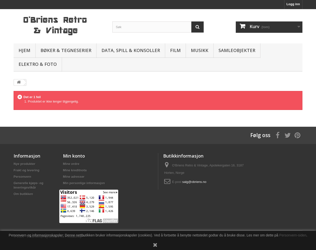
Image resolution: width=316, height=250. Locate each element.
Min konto (74, 156)
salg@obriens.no (194, 182)
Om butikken (23, 194)
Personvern (22, 177)
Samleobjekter (236, 50)
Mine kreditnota (75, 170)
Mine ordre (71, 164)
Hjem (24, 50)
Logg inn (293, 4)
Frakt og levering (27, 170)
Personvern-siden (292, 235)
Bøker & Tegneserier (65, 50)
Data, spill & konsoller (130, 50)
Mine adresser (73, 177)
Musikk (199, 50)
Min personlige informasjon (84, 183)
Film (175, 50)
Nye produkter (24, 164)
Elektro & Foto (38, 64)
